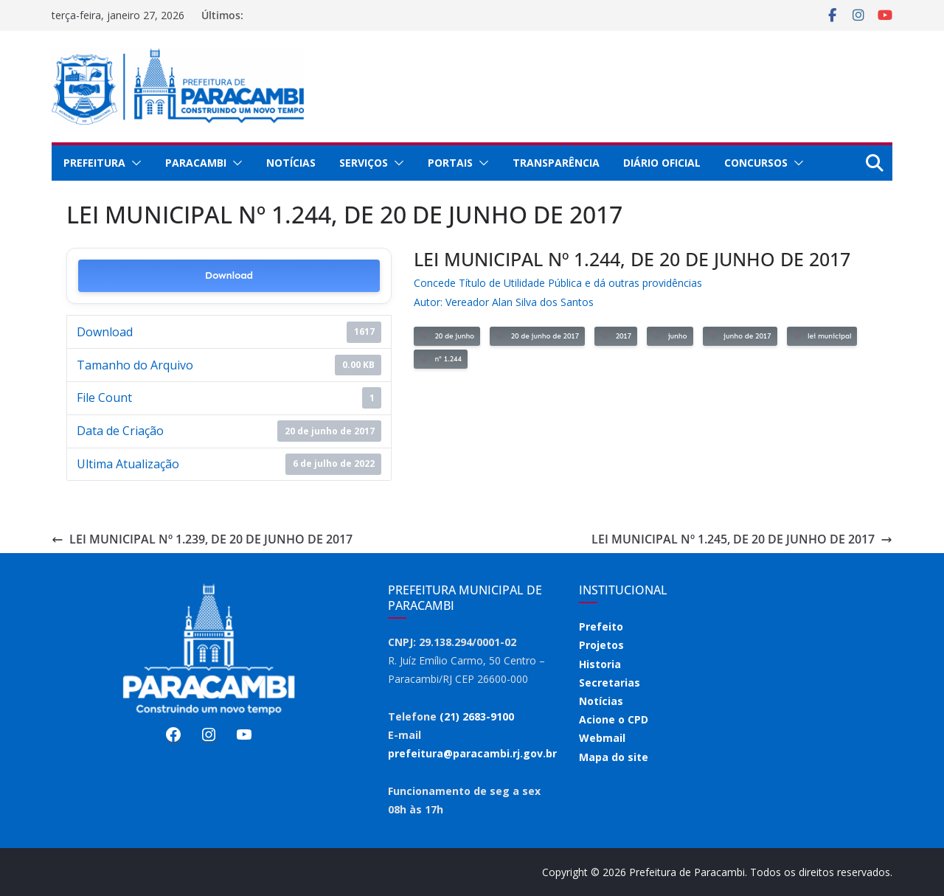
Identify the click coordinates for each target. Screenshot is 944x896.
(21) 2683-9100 (477, 716)
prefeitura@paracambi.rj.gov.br (472, 753)
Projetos (601, 645)
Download (229, 275)
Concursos (756, 163)
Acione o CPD (613, 719)
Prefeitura (94, 163)
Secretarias (609, 683)
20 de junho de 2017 (537, 336)
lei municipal (822, 336)
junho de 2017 (740, 336)
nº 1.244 (441, 359)
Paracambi (195, 163)
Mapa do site (613, 757)
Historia (600, 664)
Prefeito (601, 626)
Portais (450, 163)
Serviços (363, 163)
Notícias (291, 163)
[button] (133, 163)
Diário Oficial (662, 163)
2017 (615, 336)
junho (670, 336)
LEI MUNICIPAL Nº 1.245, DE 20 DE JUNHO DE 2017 (741, 539)
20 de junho (447, 336)
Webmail (602, 738)
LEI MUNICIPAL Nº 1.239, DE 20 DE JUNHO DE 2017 (202, 539)
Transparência (556, 163)
